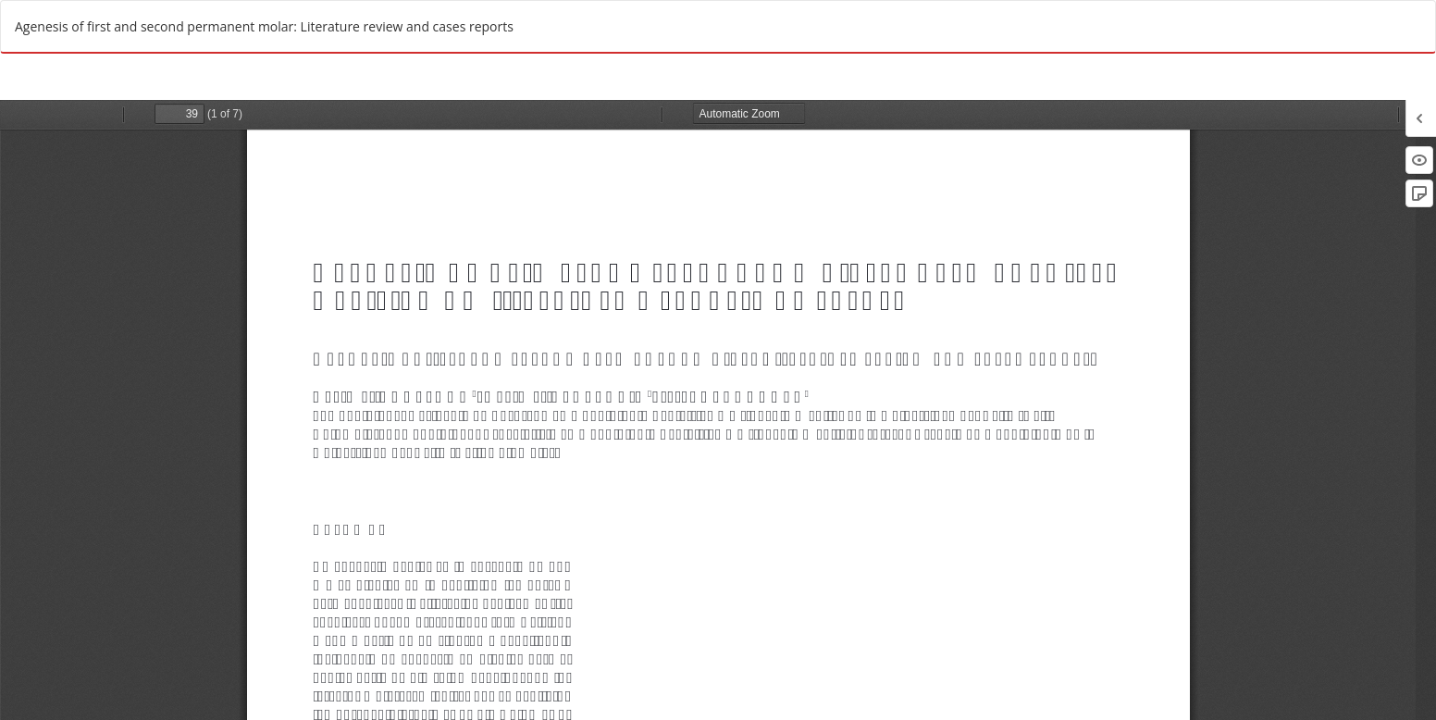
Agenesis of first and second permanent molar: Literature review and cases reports (264, 26)
